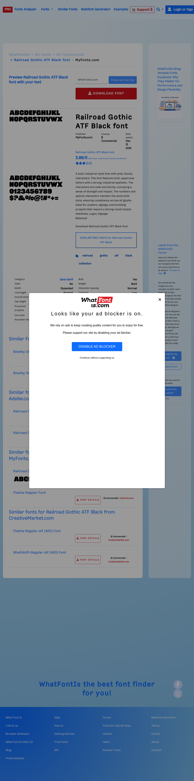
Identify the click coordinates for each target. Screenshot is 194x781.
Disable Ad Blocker (97, 346)
